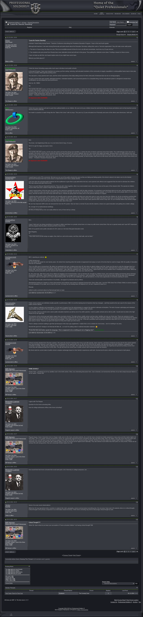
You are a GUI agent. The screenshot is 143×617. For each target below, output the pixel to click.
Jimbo (7, 505)
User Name (113, 22)
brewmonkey (10, 177)
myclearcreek (10, 257)
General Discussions (33, 22)
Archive (135, 602)
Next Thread (76, 555)
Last (133, 31)
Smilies (7, 577)
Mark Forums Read (119, 600)
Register (29, 27)
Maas (7, 41)
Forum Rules (9, 583)
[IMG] (7, 579)
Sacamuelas (10, 303)
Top (140, 602)
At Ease (24, 22)
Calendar (112, 27)
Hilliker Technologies (82, 609)
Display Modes (131, 34)
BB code (8, 576)
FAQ (70, 27)
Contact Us (114, 602)
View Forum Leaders (132, 600)
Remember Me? (132, 22)
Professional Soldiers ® (14, 22)
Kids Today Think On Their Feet (14, 593)
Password (112, 24)
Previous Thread (67, 555)
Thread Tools (120, 34)
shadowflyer (10, 220)
